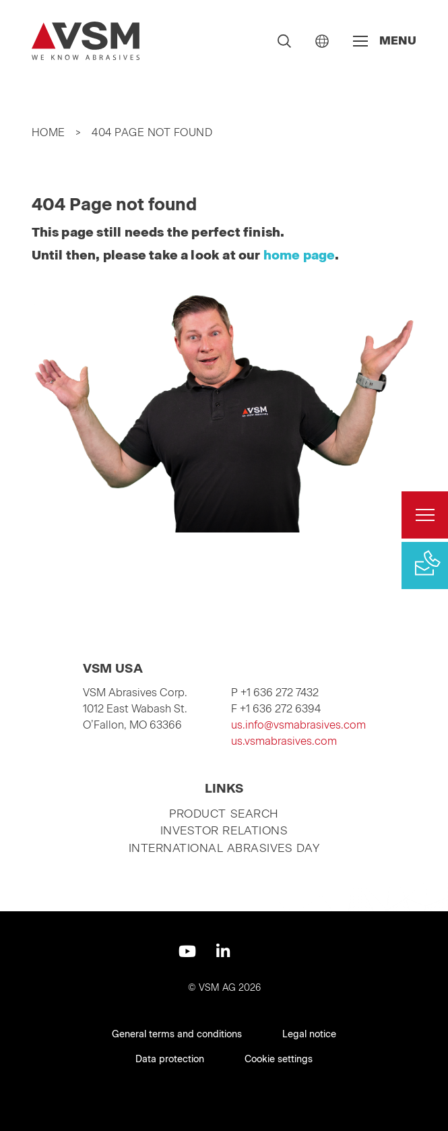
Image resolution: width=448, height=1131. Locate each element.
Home (48, 132)
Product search (223, 813)
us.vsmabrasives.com (284, 741)
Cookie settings (279, 1059)
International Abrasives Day (224, 848)
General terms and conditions (177, 1034)
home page (299, 255)
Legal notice (309, 1034)
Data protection (169, 1059)
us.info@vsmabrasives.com (298, 725)
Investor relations (224, 830)
